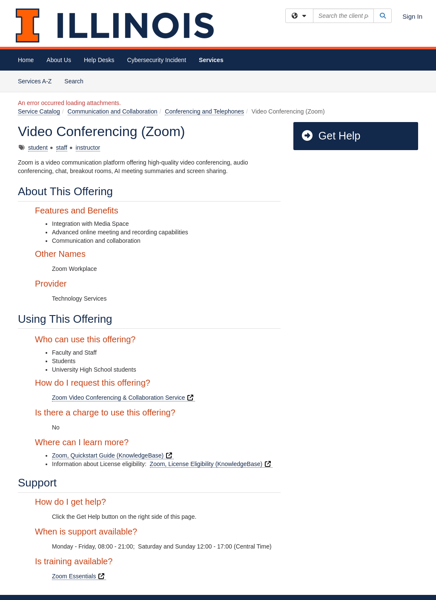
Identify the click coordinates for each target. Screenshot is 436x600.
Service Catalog (39, 111)
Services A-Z (35, 81)
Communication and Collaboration (113, 111)
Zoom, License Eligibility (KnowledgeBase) (211, 464)
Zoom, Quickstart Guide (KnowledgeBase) (113, 455)
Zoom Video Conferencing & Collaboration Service (123, 397)
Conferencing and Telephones (204, 111)
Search (76, 81)
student (38, 147)
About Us (58, 60)
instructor (88, 147)
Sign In (412, 16)
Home (26, 60)
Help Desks (99, 60)
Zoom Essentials (79, 576)
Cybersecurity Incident (156, 60)
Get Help (331, 136)
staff (61, 147)
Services (211, 60)
